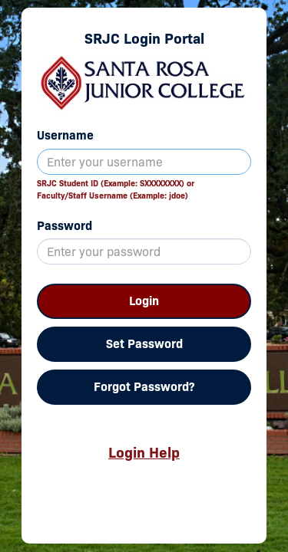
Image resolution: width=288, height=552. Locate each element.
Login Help (144, 452)
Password (64, 226)
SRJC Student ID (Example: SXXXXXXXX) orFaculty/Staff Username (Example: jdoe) (115, 189)
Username (65, 135)
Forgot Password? (144, 387)
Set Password (144, 344)
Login (144, 301)
